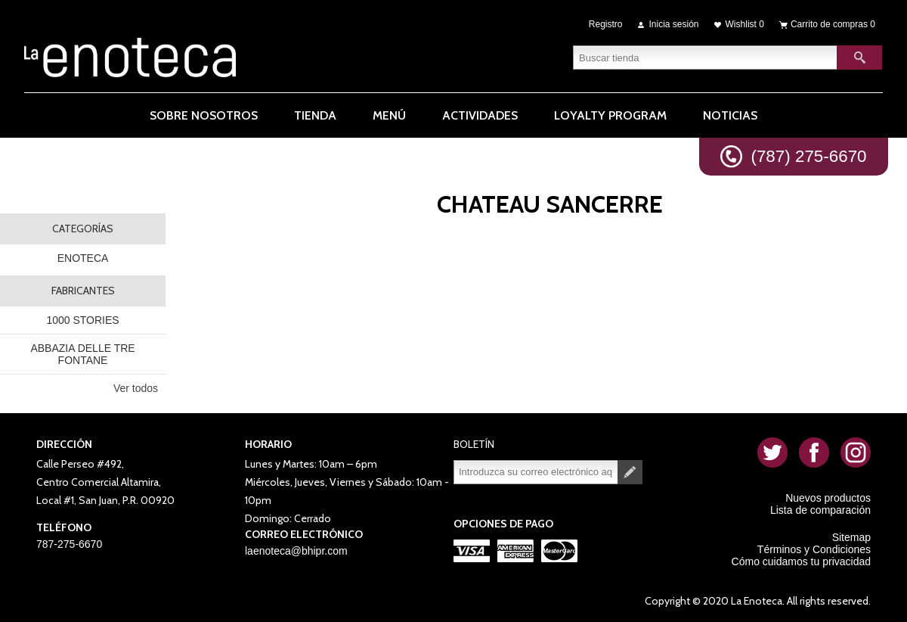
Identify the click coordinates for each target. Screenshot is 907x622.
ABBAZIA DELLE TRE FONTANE (82, 354)
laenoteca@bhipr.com (296, 551)
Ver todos (135, 388)
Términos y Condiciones (814, 549)
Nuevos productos (828, 498)
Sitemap (851, 537)
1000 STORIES (82, 320)
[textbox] (705, 57)
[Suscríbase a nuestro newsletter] (536, 472)
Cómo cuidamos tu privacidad (801, 561)
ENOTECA (83, 258)
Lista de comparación (820, 510)
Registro (606, 24)
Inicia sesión (674, 24)
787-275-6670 (69, 544)
